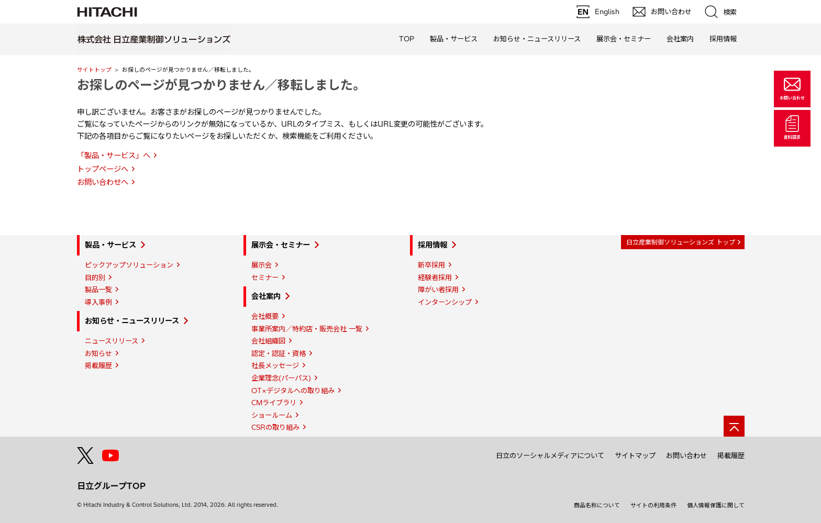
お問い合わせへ (102, 182)
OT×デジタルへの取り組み (293, 390)
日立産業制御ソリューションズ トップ (680, 242)
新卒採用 (431, 265)
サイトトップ (94, 69)
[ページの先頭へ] (734, 426)
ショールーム (271, 415)
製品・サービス (110, 245)
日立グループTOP (111, 486)
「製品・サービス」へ (113, 155)
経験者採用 (435, 277)
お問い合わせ (686, 455)
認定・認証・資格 (278, 353)
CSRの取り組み (275, 427)
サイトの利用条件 (653, 505)
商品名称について (597, 505)
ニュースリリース (111, 341)
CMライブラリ (273, 402)
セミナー (265, 277)
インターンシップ (445, 302)
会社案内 (266, 296)
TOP (406, 39)
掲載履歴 (98, 365)
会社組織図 (268, 341)
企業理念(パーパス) (281, 378)
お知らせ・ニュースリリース (132, 321)
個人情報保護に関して (716, 505)
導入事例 (98, 302)
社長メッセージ (275, 365)
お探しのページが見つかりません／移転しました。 (221, 85)
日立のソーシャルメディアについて (550, 455)
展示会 (261, 265)
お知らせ (98, 353)
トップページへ (102, 169)
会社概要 (265, 316)
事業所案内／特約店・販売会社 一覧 (306, 329)
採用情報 (432, 245)
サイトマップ (635, 455)
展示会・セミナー (280, 245)
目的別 (95, 277)
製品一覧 (98, 289)
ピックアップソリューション (129, 265)
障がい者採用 (438, 289)
